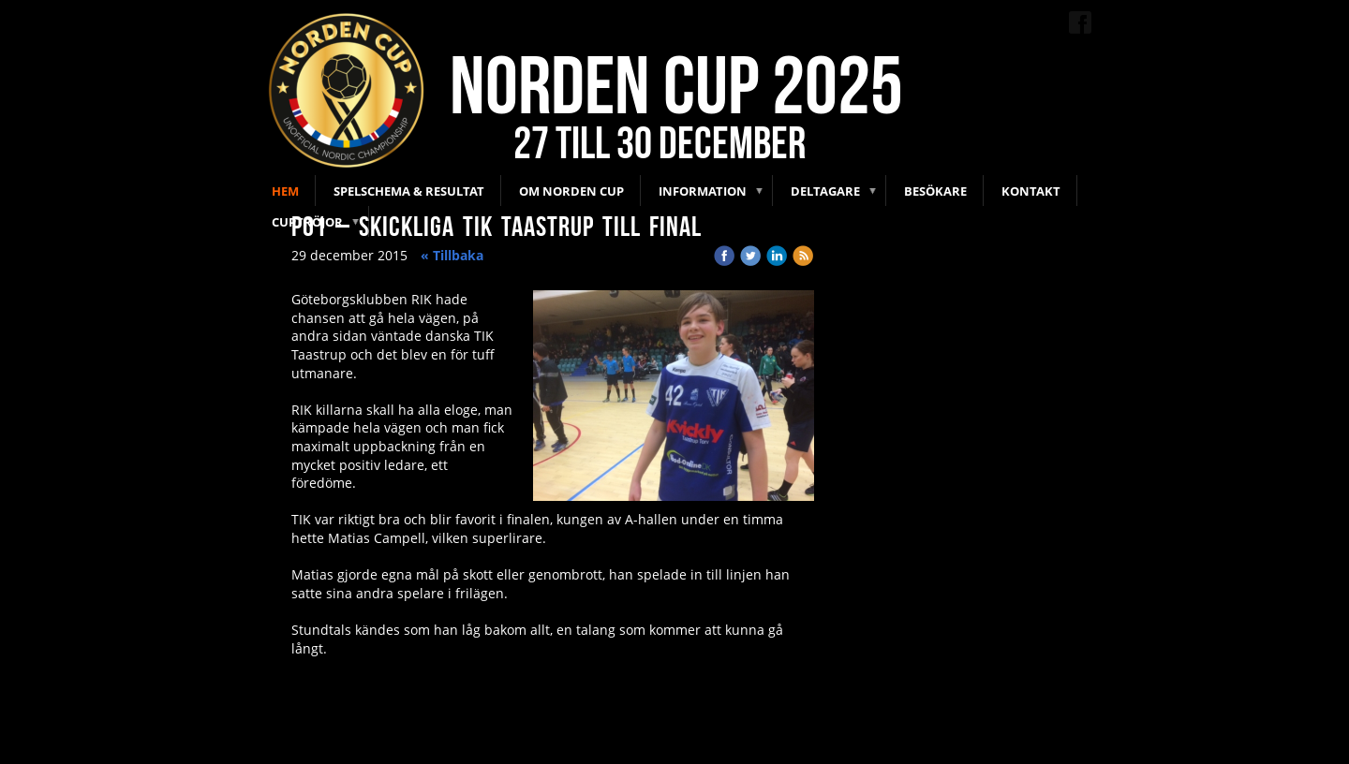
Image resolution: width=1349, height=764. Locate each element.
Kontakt (1030, 191)
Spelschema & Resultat (409, 191)
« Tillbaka (452, 255)
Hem (285, 191)
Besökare (935, 191)
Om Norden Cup (571, 191)
